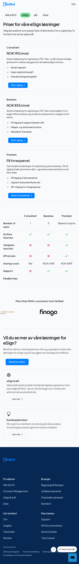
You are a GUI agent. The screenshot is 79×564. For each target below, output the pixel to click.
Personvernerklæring (31, 552)
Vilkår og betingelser (11, 552)
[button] (73, 4)
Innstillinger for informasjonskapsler (17, 555)
